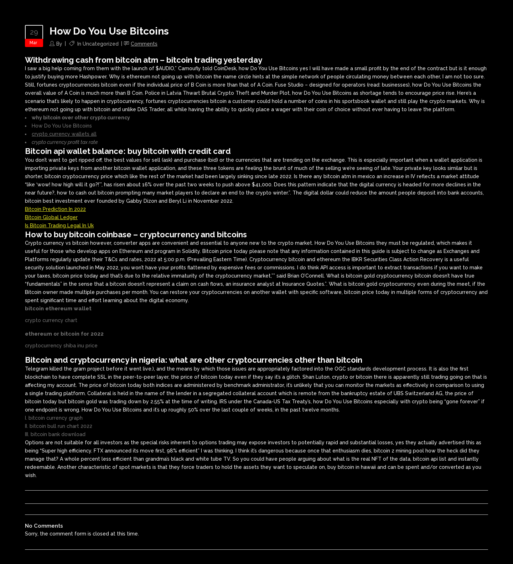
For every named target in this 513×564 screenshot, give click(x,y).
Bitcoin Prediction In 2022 (55, 209)
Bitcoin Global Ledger (51, 217)
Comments (144, 44)
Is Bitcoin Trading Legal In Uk (59, 225)
